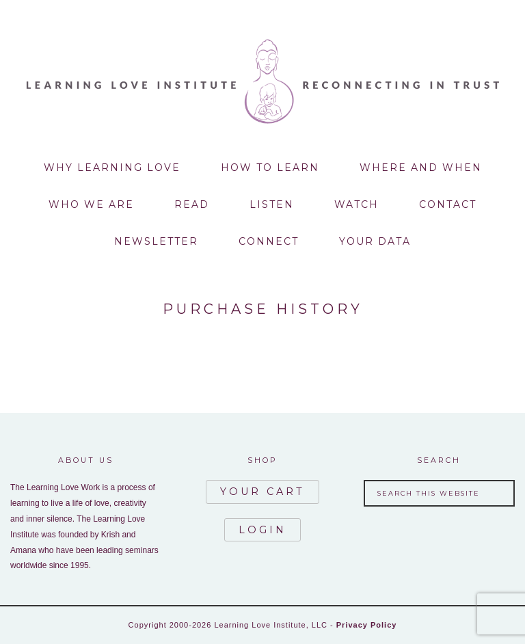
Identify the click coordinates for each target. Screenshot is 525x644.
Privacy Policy (366, 625)
